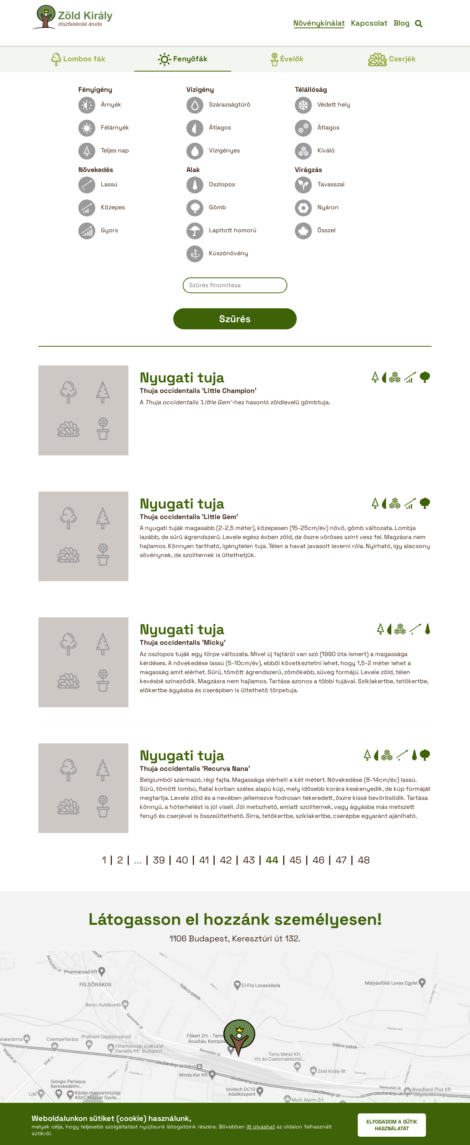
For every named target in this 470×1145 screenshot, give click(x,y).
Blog (402, 23)
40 (182, 860)
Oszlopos (210, 186)
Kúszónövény (217, 255)
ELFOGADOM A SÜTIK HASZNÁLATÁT (391, 1125)
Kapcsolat (369, 23)
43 (249, 860)
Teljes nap (103, 153)
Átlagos (208, 130)
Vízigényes (213, 153)
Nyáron (317, 209)
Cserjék (392, 59)
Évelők (287, 59)
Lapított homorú (221, 232)
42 (226, 860)
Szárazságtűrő (218, 107)
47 (341, 860)
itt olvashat (260, 1126)
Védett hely (322, 107)
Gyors (98, 232)
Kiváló (315, 153)
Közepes (101, 209)
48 (364, 860)
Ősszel (315, 232)
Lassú (98, 186)
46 (319, 860)
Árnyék (99, 107)
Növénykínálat (319, 23)
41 (204, 860)
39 (159, 860)
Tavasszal (320, 186)
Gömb (206, 209)
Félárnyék (103, 130)
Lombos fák (78, 59)
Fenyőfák (183, 59)
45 (296, 860)
